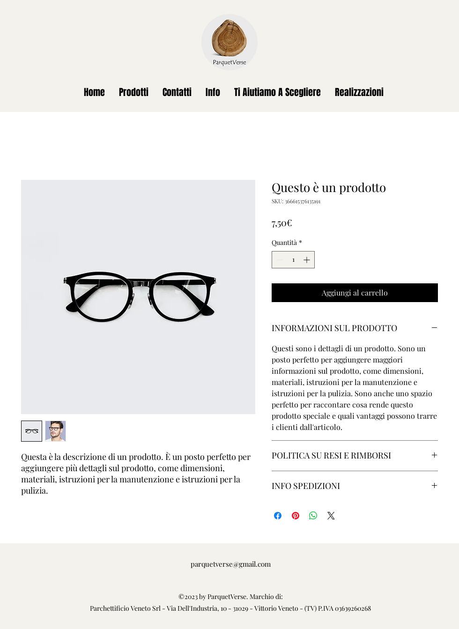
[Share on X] (331, 515)
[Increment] (307, 260)
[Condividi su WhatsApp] (313, 515)
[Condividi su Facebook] (277, 515)
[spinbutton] (293, 260)
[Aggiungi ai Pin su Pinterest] (295, 515)
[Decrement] (279, 260)
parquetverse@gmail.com (231, 564)
